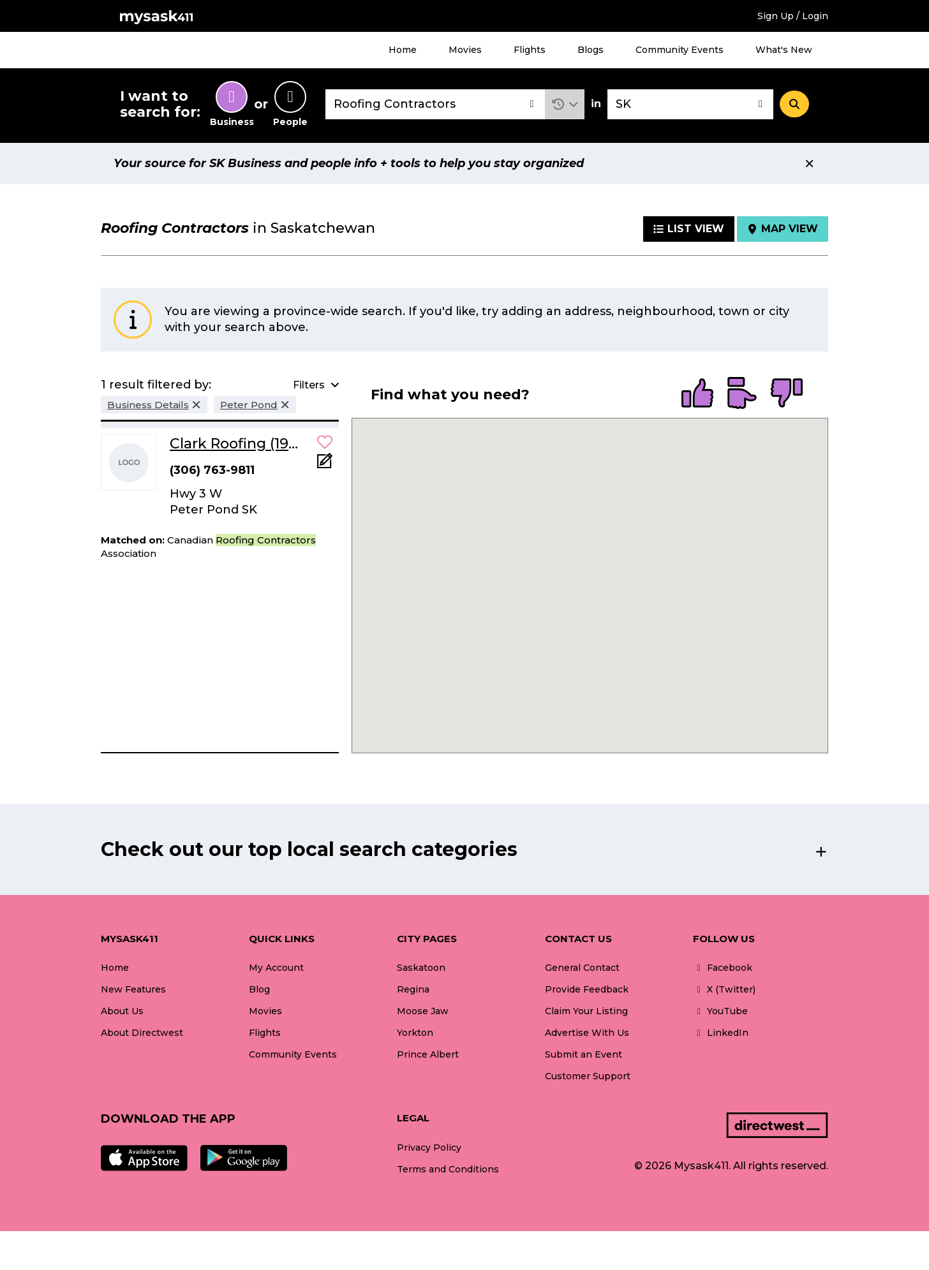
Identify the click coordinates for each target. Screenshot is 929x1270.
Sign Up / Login (792, 16)
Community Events (679, 49)
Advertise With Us (587, 1032)
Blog (259, 989)
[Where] (690, 104)
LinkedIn (720, 1032)
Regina (413, 989)
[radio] (697, 394)
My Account (276, 967)
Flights (530, 49)
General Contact (582, 967)
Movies (465, 49)
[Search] (794, 104)
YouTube (720, 1011)
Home (403, 49)
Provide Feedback (586, 989)
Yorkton (415, 1032)
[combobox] (435, 104)
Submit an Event (583, 1054)
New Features (133, 989)
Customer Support (587, 1076)
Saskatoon (421, 967)
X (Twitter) (724, 989)
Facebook (722, 967)
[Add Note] (324, 465)
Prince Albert (428, 1054)
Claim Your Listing (586, 1011)
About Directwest (142, 1032)
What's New (783, 49)
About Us (122, 1011)
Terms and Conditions (448, 1169)
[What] (435, 104)
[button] (565, 104)
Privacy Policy (429, 1147)
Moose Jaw (423, 1011)
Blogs (590, 49)
